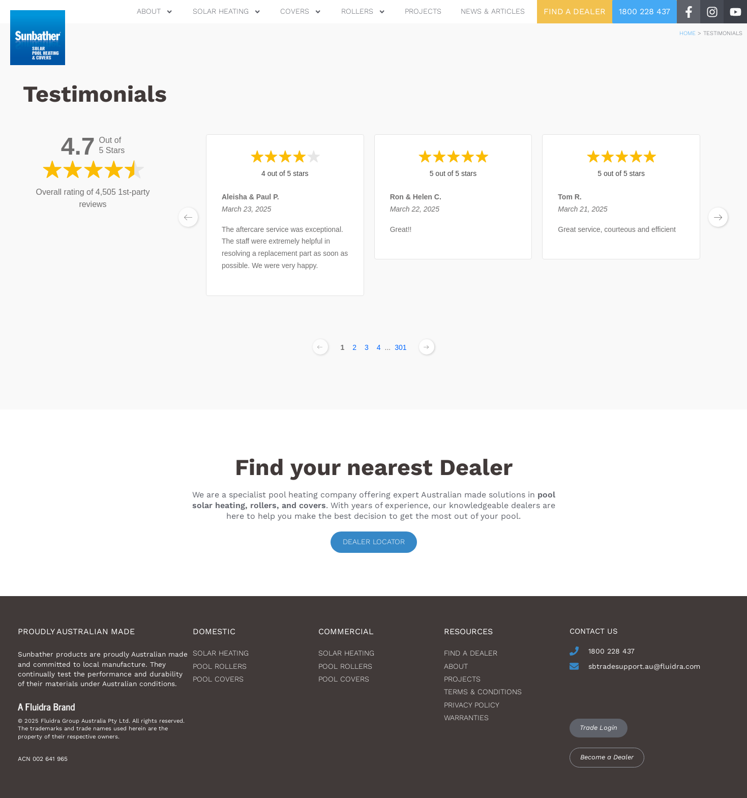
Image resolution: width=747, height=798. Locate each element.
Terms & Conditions (483, 692)
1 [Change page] (342, 347)
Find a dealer (470, 653)
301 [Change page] (400, 347)
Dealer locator (374, 542)
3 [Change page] (367, 347)
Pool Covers (218, 679)
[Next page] (426, 346)
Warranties (466, 718)
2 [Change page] (354, 347)
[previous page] (188, 217)
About (155, 11)
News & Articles (493, 11)
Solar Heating (227, 11)
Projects (423, 11)
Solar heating (221, 653)
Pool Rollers (220, 666)
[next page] (718, 217)
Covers (300, 11)
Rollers (363, 11)
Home (687, 33)
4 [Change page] (379, 347)
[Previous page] (320, 346)
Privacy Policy (471, 705)
